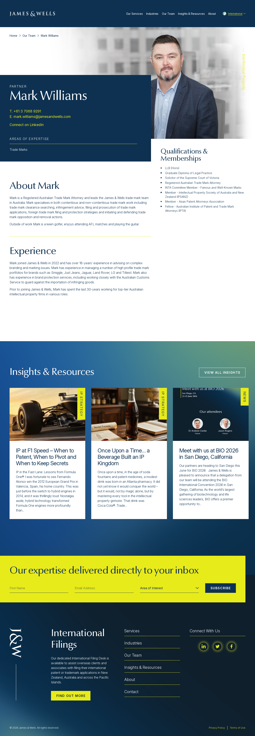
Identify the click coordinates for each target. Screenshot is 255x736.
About (212, 13)
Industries (152, 13)
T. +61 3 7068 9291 (25, 111)
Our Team (168, 13)
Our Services (134, 13)
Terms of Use (237, 727)
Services (131, 631)
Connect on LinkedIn (27, 125)
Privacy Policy (217, 727)
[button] (19, 527)
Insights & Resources (191, 13)
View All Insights (222, 372)
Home (13, 35)
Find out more (71, 696)
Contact (131, 691)
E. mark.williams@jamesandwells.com (40, 116)
